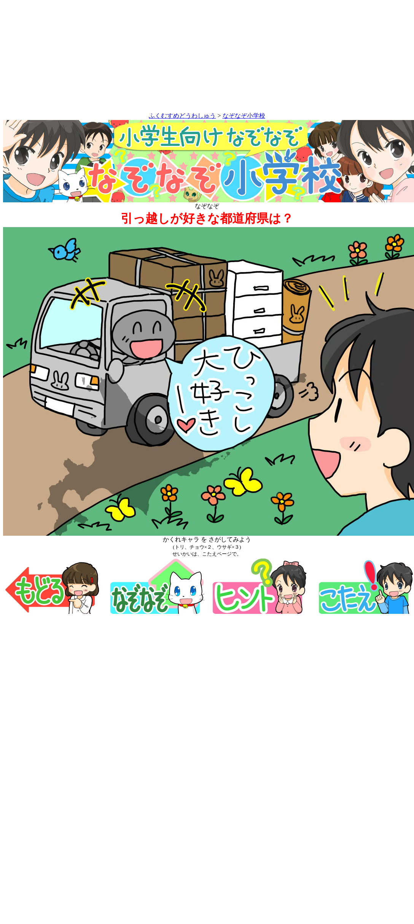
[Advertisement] (207, 57)
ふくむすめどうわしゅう (182, 115)
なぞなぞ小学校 (244, 115)
